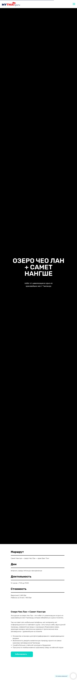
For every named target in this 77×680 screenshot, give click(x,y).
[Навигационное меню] (74, 4)
